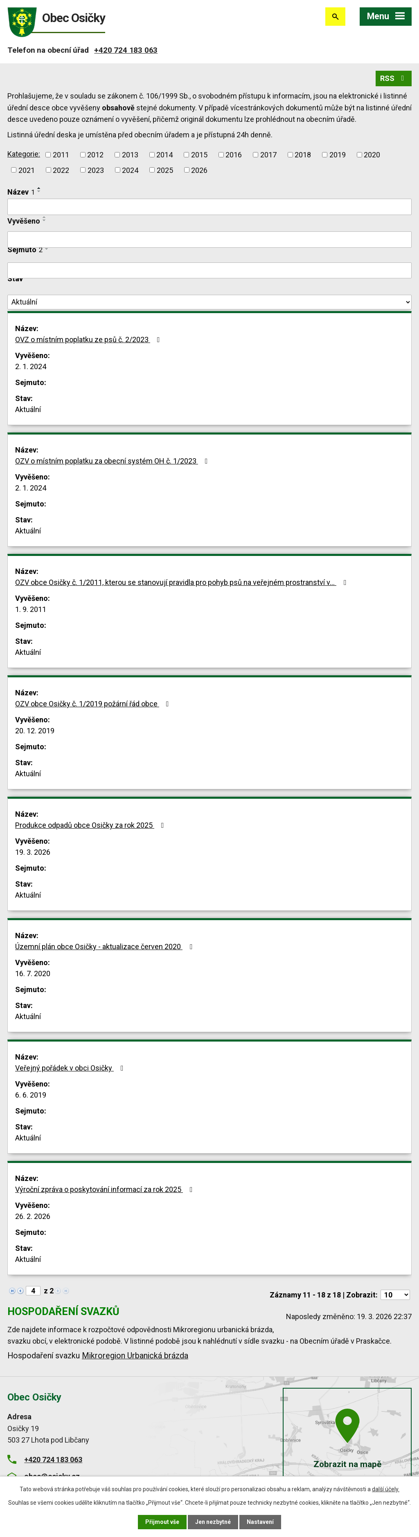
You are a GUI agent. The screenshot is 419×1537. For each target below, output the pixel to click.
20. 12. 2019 (34, 730)
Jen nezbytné (213, 1522)
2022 (61, 170)
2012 (95, 154)
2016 (233, 154)
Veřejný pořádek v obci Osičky (71, 1068)
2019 (337, 154)
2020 (372, 154)
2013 (130, 154)
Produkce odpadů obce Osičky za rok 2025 (91, 825)
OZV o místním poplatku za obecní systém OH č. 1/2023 (113, 461)
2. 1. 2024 (30, 366)
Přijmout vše (162, 1522)
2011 (61, 154)
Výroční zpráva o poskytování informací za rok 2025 (105, 1189)
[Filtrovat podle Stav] (209, 302)
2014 (164, 154)
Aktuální (28, 409)
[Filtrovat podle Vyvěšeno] (209, 239)
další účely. (385, 1489)
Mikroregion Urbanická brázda (135, 1355)
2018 (303, 154)
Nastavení (260, 1522)
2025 (165, 170)
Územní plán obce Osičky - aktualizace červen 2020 (105, 946)
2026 (199, 170)
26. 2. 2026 (32, 1216)
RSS (394, 78)
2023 (96, 170)
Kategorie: (23, 154)
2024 (130, 170)
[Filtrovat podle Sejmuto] (209, 270)
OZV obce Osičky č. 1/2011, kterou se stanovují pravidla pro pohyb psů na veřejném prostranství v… (182, 582)
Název (21, 192)
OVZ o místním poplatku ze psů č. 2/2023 (89, 339)
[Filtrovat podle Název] (209, 207)
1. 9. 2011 (30, 609)
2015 (199, 154)
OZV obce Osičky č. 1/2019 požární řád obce (93, 703)
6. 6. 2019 (30, 1095)
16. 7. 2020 (32, 973)
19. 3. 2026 (32, 852)
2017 (268, 154)
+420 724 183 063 (126, 50)
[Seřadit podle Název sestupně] (39, 191)
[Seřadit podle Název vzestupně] (39, 188)
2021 (26, 170)
